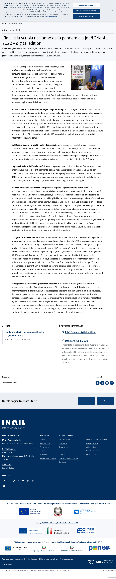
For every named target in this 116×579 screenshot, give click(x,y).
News (20, 23)
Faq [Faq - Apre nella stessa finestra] (60, 451)
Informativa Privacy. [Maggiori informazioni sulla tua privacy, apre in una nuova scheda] (51, 15)
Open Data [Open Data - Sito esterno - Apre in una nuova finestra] (62, 454)
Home (4, 23)
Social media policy (108, 570)
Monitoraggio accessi (67, 559)
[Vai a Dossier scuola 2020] (87, 340)
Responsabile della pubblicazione (12, 559)
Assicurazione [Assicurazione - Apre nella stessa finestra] (45, 443)
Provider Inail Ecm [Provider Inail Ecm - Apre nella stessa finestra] (92, 451)
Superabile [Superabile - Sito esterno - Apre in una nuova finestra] (62, 462)
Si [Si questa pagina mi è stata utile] (86, 401)
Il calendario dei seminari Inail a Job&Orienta (27, 333)
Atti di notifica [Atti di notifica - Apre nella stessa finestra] (91, 447)
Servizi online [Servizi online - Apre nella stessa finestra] (63, 447)
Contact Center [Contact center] (9, 449)
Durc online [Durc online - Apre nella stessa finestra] (63, 443)
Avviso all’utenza (31, 559)
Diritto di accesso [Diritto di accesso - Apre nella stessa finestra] (92, 443)
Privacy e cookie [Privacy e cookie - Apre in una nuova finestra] (91, 454)
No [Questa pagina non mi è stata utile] (105, 401)
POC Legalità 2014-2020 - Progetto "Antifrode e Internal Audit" (57, 523)
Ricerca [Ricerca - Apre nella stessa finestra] (42, 451)
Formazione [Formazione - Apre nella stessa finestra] (44, 454)
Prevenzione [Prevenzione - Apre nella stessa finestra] (44, 447)
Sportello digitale (8, 468)
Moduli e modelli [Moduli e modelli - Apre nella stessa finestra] (64, 439)
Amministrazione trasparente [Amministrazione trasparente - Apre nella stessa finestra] (96, 439)
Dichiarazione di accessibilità (48, 559)
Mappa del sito (7, 564)
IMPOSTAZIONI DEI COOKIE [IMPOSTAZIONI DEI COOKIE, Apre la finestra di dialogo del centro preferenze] (86, 4)
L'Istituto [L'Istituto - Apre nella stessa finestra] (43, 439)
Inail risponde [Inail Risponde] (6, 464)
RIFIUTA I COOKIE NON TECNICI (86, 10)
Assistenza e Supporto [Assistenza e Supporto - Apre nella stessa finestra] (48, 458)
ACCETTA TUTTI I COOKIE (86, 15)
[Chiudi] (112, 9)
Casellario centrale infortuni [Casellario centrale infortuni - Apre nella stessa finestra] (68, 458)
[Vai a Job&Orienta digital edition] (87, 332)
